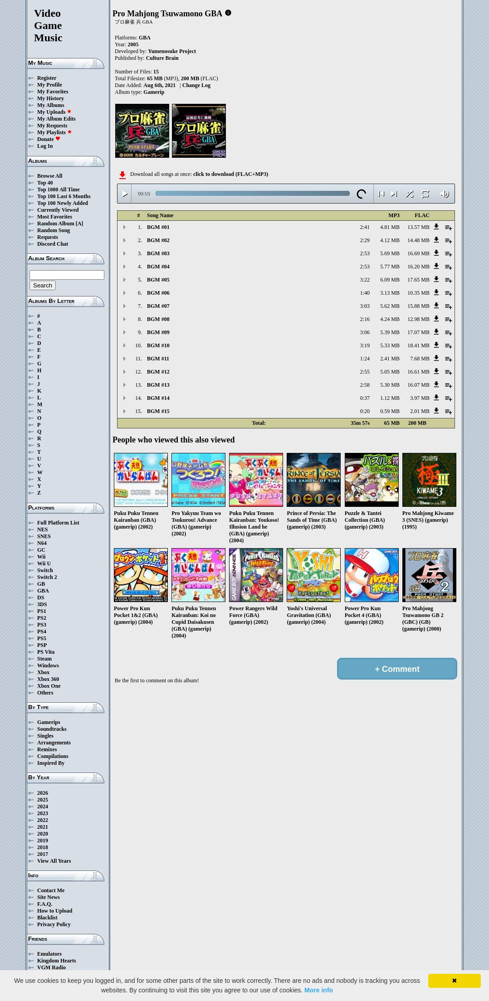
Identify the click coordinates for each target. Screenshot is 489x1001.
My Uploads (54, 112)
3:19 (365, 345)
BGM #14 (158, 398)
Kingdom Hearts (56, 960)
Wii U (44, 563)
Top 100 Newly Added (62, 203)
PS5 (41, 638)
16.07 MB (418, 385)
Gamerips (48, 722)
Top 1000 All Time (58, 189)
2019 (42, 840)
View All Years (54, 861)
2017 (42, 854)
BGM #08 (158, 319)
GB (41, 584)
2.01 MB (420, 411)
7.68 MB (420, 358)
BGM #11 (158, 358)
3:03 (365, 306)
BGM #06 (158, 293)
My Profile (49, 85)
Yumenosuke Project (172, 51)
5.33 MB (390, 345)
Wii (41, 557)
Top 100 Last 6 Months (64, 196)
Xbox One (49, 686)
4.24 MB (390, 319)
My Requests (52, 125)
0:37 (365, 398)
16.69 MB (418, 253)
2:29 (365, 240)
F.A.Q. (44, 904)
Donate (48, 139)
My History (50, 98)
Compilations (52, 756)
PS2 (41, 618)
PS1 (41, 611)
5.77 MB (390, 266)
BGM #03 (158, 253)
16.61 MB (418, 372)
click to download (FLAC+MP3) (230, 174)
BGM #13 (158, 385)
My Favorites (52, 91)
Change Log (196, 85)
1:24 (365, 358)
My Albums (50, 105)
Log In (45, 146)
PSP (42, 645)
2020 (42, 834)
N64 (42, 543)
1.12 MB (390, 398)
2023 (42, 813)
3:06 (365, 332)
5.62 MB (390, 306)
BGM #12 (158, 372)
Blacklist (47, 917)
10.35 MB (418, 293)
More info (318, 990)
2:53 (365, 253)
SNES (44, 536)
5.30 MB (390, 385)
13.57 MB (418, 227)
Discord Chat (52, 244)
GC (41, 550)
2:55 (365, 372)
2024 (42, 806)
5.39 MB (390, 332)
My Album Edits (56, 119)
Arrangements (54, 742)
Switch (45, 570)
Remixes (47, 749)
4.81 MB (390, 227)
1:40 (365, 293)
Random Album (55, 223)
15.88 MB (418, 306)
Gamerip (153, 92)
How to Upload (54, 911)
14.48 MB (418, 240)
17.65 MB (418, 280)
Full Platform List (58, 523)
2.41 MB (390, 358)
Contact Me (50, 890)
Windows (48, 665)
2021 (42, 827)
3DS (42, 604)
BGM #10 (158, 345)
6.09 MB (390, 280)
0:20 (365, 411)
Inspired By (50, 763)
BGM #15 (158, 411)
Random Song (53, 230)
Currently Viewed (57, 210)
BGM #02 (158, 240)
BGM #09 (158, 332)
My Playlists (54, 132)
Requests (47, 237)
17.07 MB (418, 332)
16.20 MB (418, 266)
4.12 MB (390, 240)
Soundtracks (52, 729)
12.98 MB (418, 319)
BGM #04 (158, 266)
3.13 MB (390, 293)
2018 (42, 847)
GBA (43, 591)
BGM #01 (158, 227)
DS (40, 597)
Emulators (49, 954)
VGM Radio (51, 967)
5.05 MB (390, 372)
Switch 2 (47, 577)
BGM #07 (158, 306)
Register (47, 78)
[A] (79, 223)
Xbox (43, 672)
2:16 (365, 319)
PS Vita (45, 652)
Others (45, 693)
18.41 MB (418, 345)
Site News (48, 897)
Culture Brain (162, 58)
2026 (42, 793)
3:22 (365, 280)
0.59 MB (390, 411)
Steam (44, 659)
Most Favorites (54, 217)
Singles (45, 736)
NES (42, 529)
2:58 (365, 385)
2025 (42, 800)
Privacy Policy (54, 924)
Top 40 (45, 183)
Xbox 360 (48, 679)
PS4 (41, 631)
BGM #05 (158, 280)
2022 (42, 820)
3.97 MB (420, 398)
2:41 (365, 227)
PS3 (41, 625)
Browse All (49, 176)
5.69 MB (390, 253)
